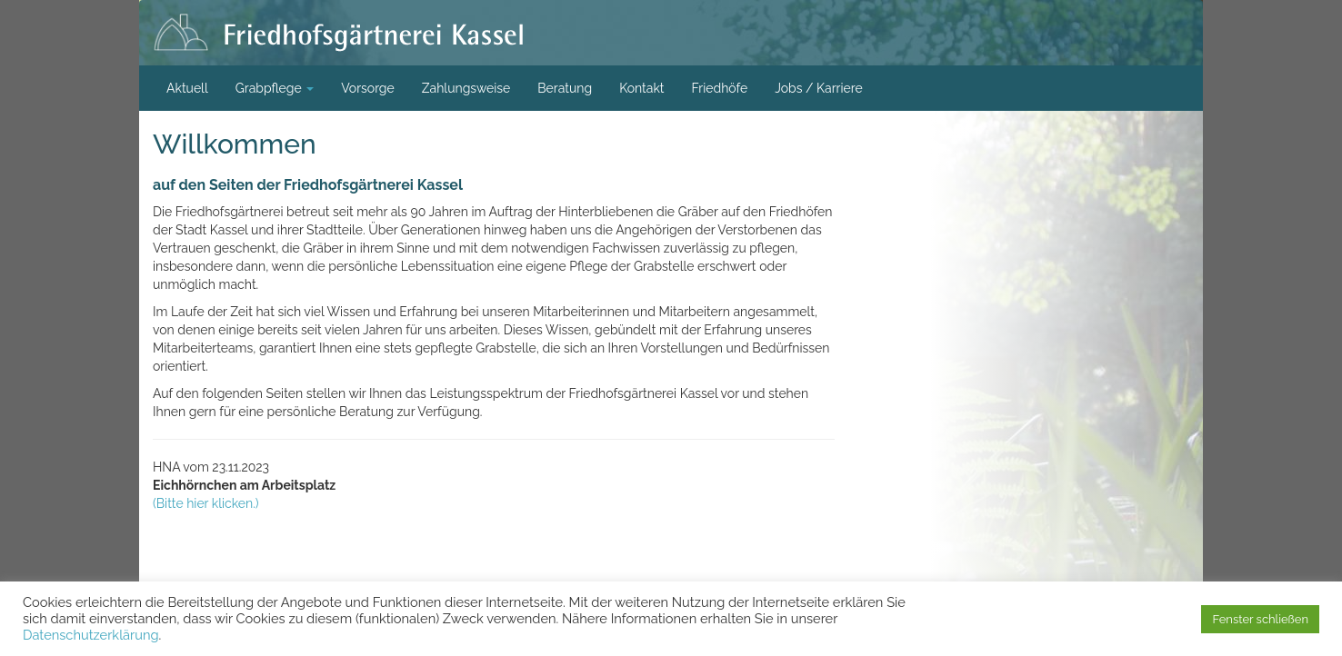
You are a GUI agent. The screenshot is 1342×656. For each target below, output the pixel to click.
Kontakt (641, 88)
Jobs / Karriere (819, 88)
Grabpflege (275, 88)
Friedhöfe (720, 88)
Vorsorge (368, 88)
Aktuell (187, 88)
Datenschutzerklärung (91, 634)
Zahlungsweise (466, 88)
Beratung (564, 88)
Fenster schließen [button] (1260, 619)
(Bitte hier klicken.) (206, 503)
